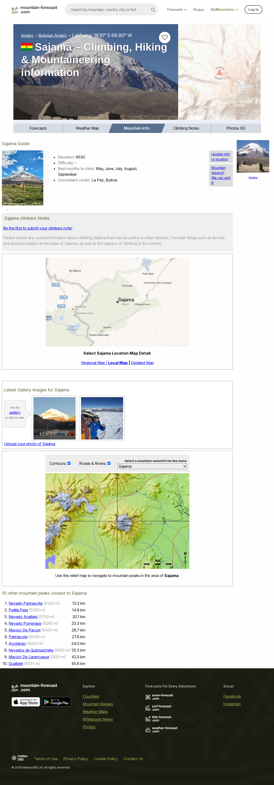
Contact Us (133, 758)
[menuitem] (38, 128)
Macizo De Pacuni (24, 630)
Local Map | (119, 362)
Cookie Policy (106, 758)
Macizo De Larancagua (29, 657)
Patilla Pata (18, 610)
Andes (27, 35)
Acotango (17, 643)
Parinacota (18, 637)
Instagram (232, 704)
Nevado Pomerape (25, 623)
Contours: (58, 463)
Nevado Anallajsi (23, 617)
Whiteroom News (98, 719)
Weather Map (87, 128)
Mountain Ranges (98, 704)
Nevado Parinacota (25, 603)
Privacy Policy (75, 758)
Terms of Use (46, 758)
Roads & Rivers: (93, 463)
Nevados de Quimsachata (31, 650)
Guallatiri (16, 663)
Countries (91, 696)
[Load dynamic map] (219, 74)
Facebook (232, 696)
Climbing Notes (186, 128)
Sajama (253, 177)
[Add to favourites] (164, 37)
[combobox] (111, 9)
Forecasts (176, 9)
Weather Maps (95, 711)
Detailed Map (142, 362)
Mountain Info (137, 128)
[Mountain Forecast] (34, 9)
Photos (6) (235, 128)
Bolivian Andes (52, 35)
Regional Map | (94, 362)
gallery (14, 413)
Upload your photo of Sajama (29, 443)
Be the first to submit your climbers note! (37, 228)
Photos (198, 10)
